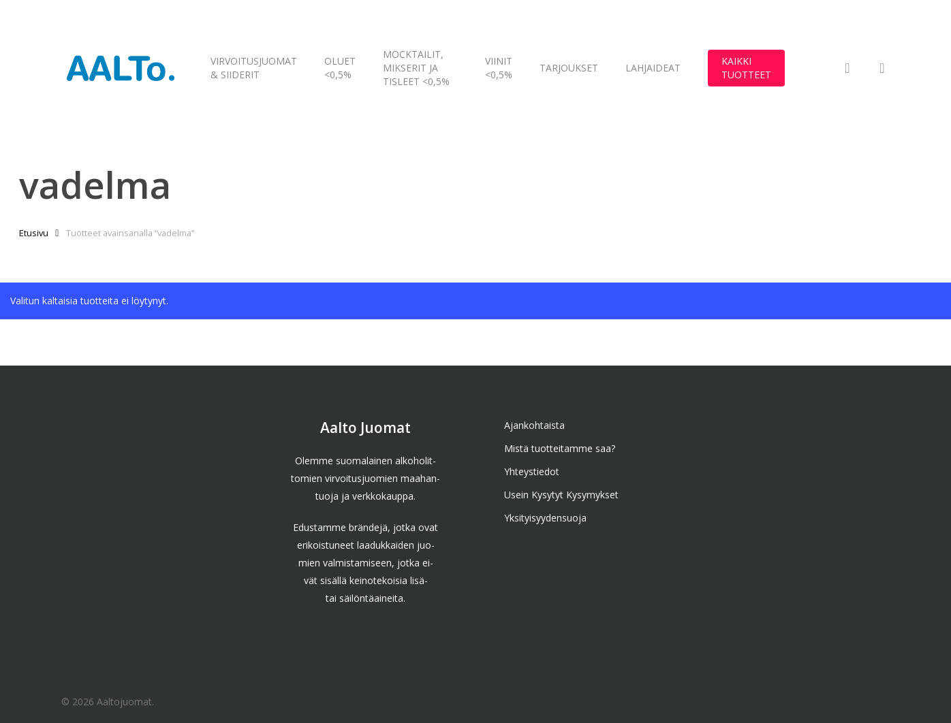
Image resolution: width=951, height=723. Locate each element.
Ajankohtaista (534, 425)
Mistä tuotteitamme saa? (559, 448)
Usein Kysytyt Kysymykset (561, 494)
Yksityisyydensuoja (545, 517)
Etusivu (33, 233)
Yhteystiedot (531, 471)
